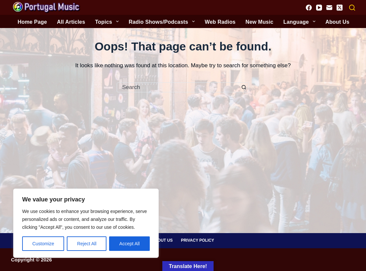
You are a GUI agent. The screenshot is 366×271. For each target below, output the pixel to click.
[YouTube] (319, 8)
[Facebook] (309, 8)
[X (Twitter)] (340, 8)
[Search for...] (178, 87)
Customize (43, 243)
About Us (162, 240)
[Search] (352, 8)
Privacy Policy (197, 240)
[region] (86, 223)
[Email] (329, 8)
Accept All (129, 243)
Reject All (86, 243)
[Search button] (244, 87)
